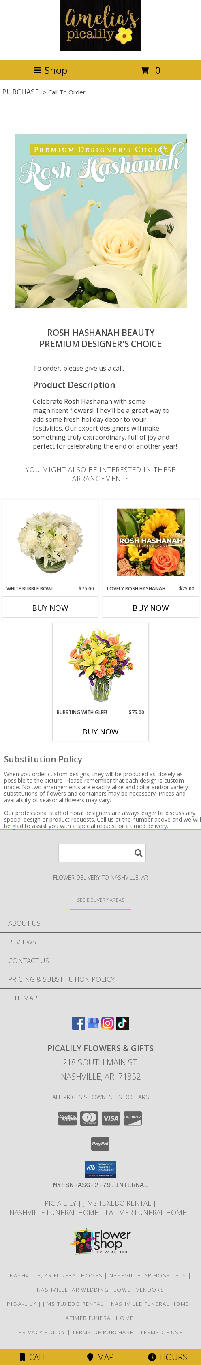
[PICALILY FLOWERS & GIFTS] (100, 48)
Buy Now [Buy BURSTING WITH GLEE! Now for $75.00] (100, 731)
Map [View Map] (100, 1357)
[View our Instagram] (107, 1027)
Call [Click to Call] (33, 1357)
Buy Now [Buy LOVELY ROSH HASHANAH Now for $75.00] (151, 608)
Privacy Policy (42, 1332)
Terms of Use (161, 1332)
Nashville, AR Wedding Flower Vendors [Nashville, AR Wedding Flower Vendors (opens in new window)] (100, 1289)
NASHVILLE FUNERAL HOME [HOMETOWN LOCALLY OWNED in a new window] (54, 1212)
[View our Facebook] (78, 1027)
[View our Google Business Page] (93, 1027)
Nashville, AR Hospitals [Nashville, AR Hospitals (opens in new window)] (147, 1275)
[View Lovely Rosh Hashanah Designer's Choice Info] (151, 542)
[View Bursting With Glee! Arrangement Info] (101, 666)
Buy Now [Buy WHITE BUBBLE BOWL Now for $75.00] (50, 608)
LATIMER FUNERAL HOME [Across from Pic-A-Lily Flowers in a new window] (146, 1212)
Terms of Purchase (102, 1332)
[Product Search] (102, 853)
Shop (50, 70)
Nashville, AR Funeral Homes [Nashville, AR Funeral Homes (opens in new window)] (56, 1275)
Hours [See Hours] (167, 1357)
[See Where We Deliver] (100, 900)
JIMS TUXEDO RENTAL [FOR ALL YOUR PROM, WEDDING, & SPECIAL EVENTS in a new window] (118, 1203)
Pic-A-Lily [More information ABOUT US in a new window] (61, 1203)
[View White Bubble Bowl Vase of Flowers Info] (50, 542)
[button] (100, 1169)
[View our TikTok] (122, 1027)
